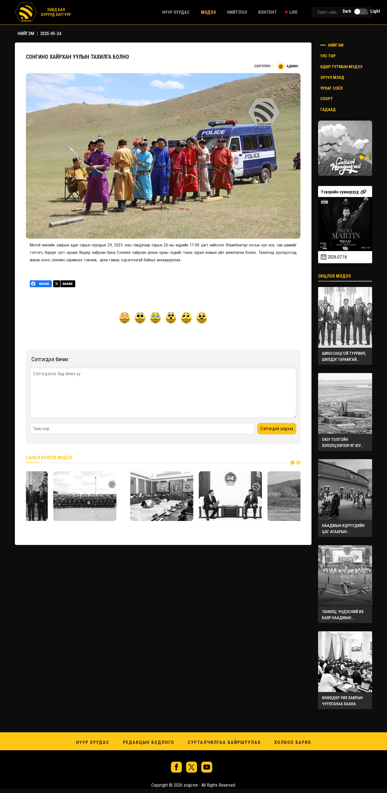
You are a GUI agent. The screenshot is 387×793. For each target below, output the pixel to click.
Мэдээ (208, 12)
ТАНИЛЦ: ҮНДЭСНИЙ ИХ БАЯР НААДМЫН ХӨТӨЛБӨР (343, 615)
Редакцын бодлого (148, 742)
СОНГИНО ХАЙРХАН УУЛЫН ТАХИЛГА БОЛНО (77, 57)
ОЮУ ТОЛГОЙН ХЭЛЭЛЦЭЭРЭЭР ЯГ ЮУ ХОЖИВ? (341, 443)
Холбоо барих (292, 742)
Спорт (326, 98)
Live (293, 12)
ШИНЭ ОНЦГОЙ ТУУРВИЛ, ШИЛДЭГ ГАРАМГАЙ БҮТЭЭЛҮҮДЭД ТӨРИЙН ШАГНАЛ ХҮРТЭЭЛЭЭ (344, 357)
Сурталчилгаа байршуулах (224, 742)
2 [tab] (298, 462)
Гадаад (328, 109)
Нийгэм (331, 45)
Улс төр (328, 56)
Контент (267, 12)
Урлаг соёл (331, 88)
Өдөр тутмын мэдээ (341, 66)
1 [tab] (293, 462)
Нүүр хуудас (176, 12)
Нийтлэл (237, 12)
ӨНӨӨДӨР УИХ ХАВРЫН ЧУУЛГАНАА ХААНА (342, 700)
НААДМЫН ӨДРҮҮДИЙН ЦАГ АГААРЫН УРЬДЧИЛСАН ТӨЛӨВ (343, 529)
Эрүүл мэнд (332, 77)
